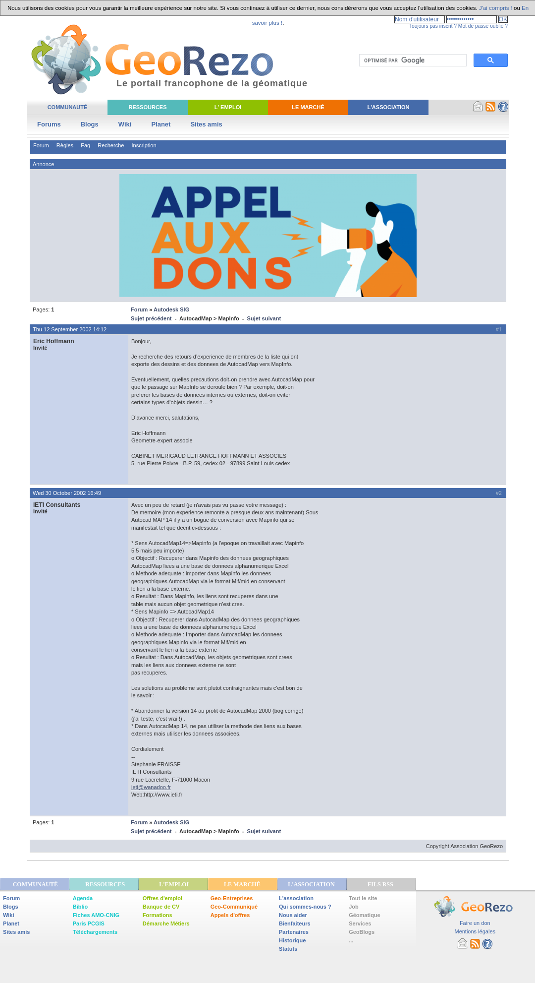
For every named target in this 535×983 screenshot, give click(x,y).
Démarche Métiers (166, 923)
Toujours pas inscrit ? (433, 26)
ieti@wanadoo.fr (151, 787)
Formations (157, 915)
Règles (64, 145)
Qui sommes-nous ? (305, 907)
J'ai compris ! (495, 8)
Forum (41, 145)
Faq (85, 145)
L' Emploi (228, 107)
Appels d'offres (230, 915)
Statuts (288, 949)
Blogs (90, 124)
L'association (296, 898)
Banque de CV (161, 907)
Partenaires (294, 932)
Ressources (147, 107)
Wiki (125, 124)
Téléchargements (95, 932)
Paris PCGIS (89, 923)
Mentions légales (474, 931)
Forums (49, 124)
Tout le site (363, 898)
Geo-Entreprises (232, 898)
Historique (292, 940)
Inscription (143, 145)
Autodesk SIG (171, 309)
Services (360, 923)
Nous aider (293, 915)
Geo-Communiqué (234, 907)
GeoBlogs (361, 932)
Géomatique (364, 915)
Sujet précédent (151, 318)
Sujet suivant (264, 318)
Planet (160, 124)
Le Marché (308, 107)
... (351, 940)
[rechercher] (412, 60)
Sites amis (206, 124)
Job (354, 907)
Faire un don (475, 923)
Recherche (111, 145)
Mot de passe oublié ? (483, 26)
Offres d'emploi (162, 898)
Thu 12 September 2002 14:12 (70, 329)
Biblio (80, 907)
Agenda (83, 898)
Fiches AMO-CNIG (96, 915)
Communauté (68, 107)
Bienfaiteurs (295, 923)
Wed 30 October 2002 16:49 (67, 493)
